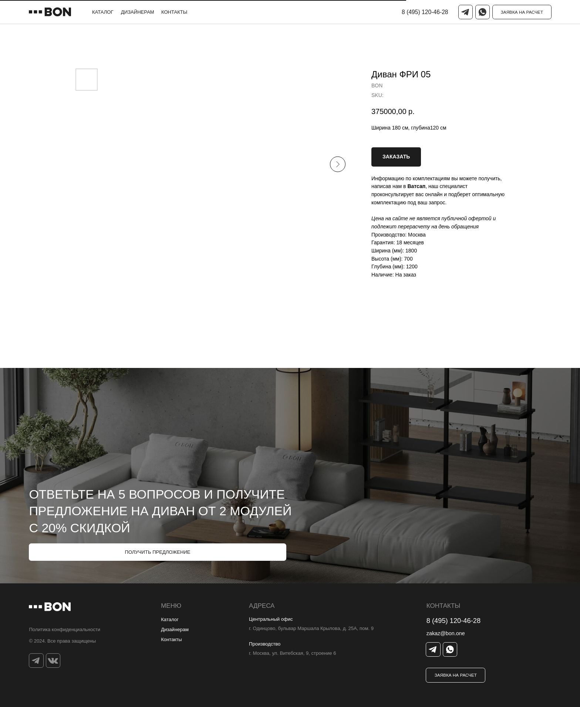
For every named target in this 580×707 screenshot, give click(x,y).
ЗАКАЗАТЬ (396, 157)
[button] (522, 12)
